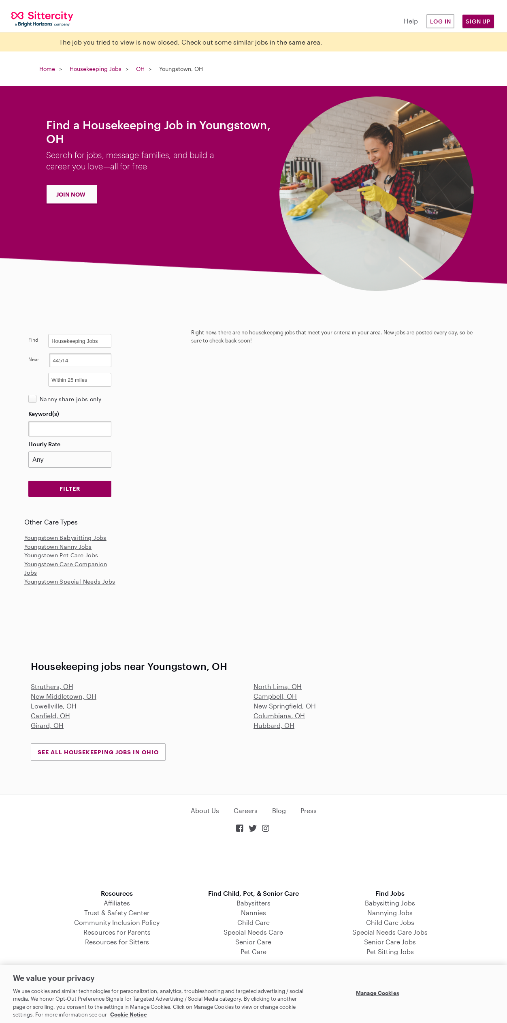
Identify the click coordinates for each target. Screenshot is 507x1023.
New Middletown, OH (63, 696)
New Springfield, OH (285, 706)
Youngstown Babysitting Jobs (65, 537)
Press (308, 810)
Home (47, 68)
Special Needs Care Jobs (390, 932)
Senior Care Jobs (390, 942)
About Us (205, 810)
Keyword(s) (43, 413)
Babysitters (253, 903)
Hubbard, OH (274, 725)
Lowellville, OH (54, 706)
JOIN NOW (70, 194)
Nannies (253, 912)
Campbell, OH (275, 696)
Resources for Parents (117, 932)
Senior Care (253, 942)
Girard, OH (47, 725)
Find (33, 339)
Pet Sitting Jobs (390, 951)
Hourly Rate (44, 444)
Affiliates (117, 903)
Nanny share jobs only (70, 399)
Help (411, 21)
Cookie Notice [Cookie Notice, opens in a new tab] (128, 1014)
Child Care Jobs (390, 922)
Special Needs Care (253, 932)
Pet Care (253, 951)
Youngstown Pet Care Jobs (61, 555)
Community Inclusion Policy (117, 922)
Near (33, 359)
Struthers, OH (52, 686)
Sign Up (478, 21)
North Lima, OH (278, 686)
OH (140, 68)
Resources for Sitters (117, 942)
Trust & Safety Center (116, 912)
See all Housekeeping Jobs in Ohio (98, 752)
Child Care (253, 922)
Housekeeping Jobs (95, 68)
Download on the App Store (253, 862)
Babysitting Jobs (390, 903)
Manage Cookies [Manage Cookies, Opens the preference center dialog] (377, 993)
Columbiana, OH (279, 715)
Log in (440, 21)
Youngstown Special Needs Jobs (69, 581)
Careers (246, 810)
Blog (279, 810)
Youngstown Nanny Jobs (58, 546)
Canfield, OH (50, 715)
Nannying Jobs (390, 912)
